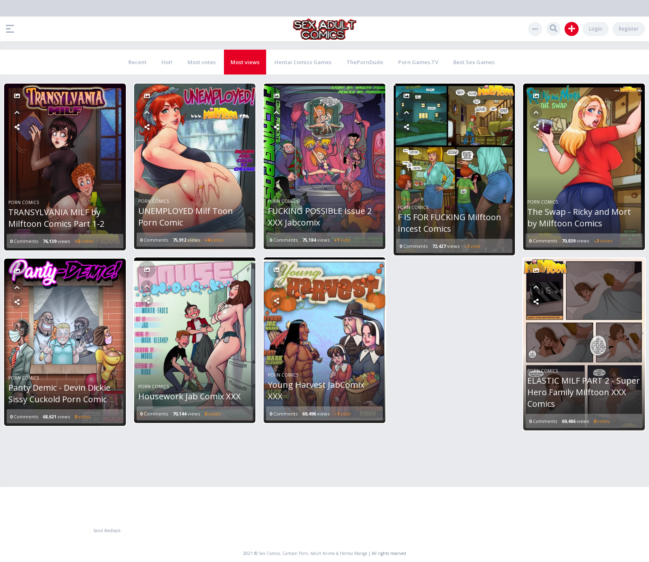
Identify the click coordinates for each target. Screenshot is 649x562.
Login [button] (595, 28)
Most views (245, 62)
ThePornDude (364, 62)
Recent (137, 62)
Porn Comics (23, 202)
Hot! (167, 62)
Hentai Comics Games (303, 62)
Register (629, 28)
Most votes (201, 62)
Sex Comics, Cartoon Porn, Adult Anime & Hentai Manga (313, 553)
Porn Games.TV (418, 62)
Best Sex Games (474, 62)
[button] (12, 29)
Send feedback (107, 530)
